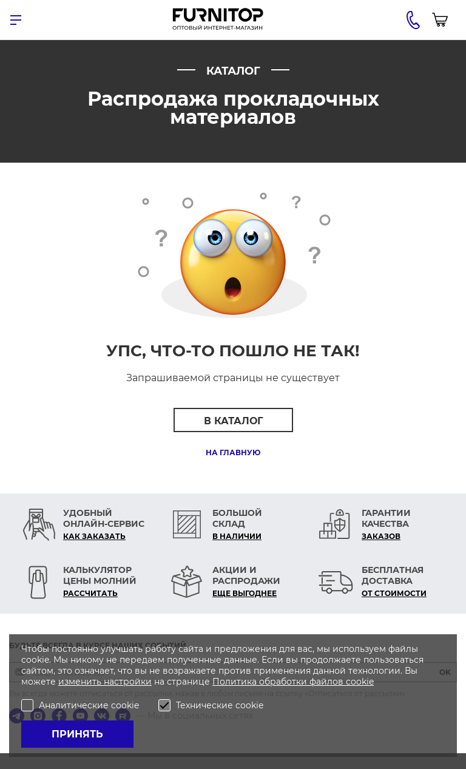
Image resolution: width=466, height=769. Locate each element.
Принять (77, 734)
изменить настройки (105, 681)
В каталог (233, 421)
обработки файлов (302, 681)
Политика (235, 681)
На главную (233, 452)
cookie (360, 681)
